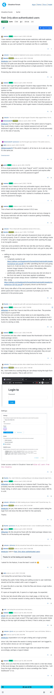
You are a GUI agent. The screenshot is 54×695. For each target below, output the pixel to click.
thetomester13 (7, 121)
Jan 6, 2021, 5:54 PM (18, 145)
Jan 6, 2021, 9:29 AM (25, 36)
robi (4, 145)
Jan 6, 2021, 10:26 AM (25, 83)
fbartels (5, 58)
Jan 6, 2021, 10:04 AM (26, 58)
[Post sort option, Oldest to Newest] (3, 28)
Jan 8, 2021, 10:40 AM (26, 548)
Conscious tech (5, 155)
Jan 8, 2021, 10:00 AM (25, 529)
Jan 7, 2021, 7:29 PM (25, 307)
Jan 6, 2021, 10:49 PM (25, 206)
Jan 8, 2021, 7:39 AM (26, 367)
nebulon (5, 36)
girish (5, 165)
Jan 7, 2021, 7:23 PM (26, 232)
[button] (3, 692)
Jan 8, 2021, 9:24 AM (26, 505)
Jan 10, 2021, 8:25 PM (25, 660)
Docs (45, 5)
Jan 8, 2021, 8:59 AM (25, 481)
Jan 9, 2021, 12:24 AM (18, 573)
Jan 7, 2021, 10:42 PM (25, 332)
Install (50, 5)
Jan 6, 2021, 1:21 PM (30, 121)
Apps (34, 5)
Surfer (11, 21)
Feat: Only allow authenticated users (27, 552)
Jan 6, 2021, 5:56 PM (24, 165)
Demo (39, 5)
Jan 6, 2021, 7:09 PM (25, 183)
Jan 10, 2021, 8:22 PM (18, 634)
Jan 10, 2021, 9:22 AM (25, 612)
